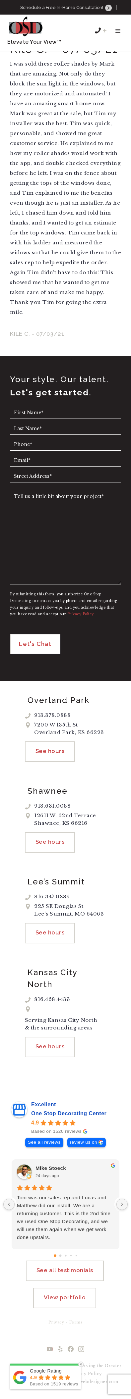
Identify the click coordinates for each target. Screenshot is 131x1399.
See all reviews (44, 1142)
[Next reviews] (122, 1204)
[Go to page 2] (65, 1255)
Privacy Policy (86, 1373)
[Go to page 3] (70, 1255)
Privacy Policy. (81, 614)
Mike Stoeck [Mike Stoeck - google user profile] (50, 1168)
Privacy (56, 1322)
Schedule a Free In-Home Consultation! (66, 7)
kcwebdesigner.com (96, 1381)
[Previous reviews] (9, 1204)
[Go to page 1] (60, 1256)
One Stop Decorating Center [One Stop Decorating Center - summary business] (68, 1113)
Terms (76, 1322)
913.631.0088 (70, 16)
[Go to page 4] (76, 1255)
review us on (83, 1142)
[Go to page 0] (55, 1255)
